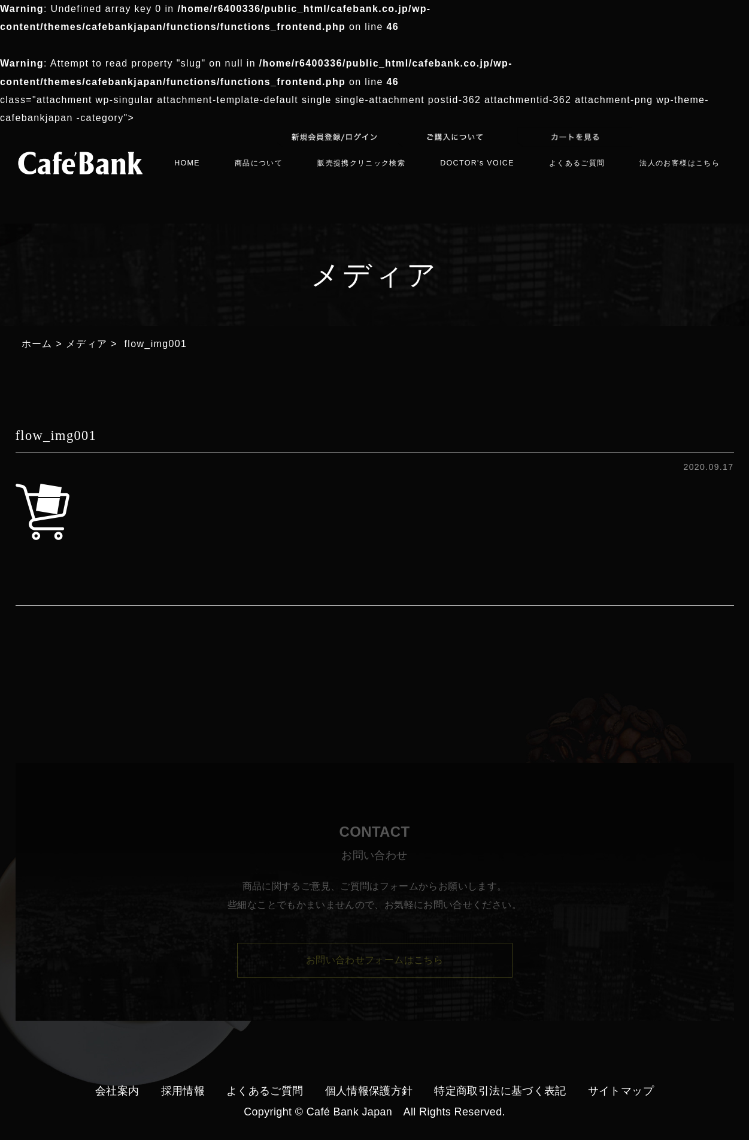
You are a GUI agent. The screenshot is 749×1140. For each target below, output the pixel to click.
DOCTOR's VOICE (477, 163)
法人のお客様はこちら (679, 163)
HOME (187, 163)
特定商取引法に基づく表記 (500, 1091)
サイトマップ (621, 1091)
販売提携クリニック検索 (361, 163)
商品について (259, 163)
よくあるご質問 (577, 163)
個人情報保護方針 (369, 1091)
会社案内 (117, 1091)
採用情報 (183, 1091)
